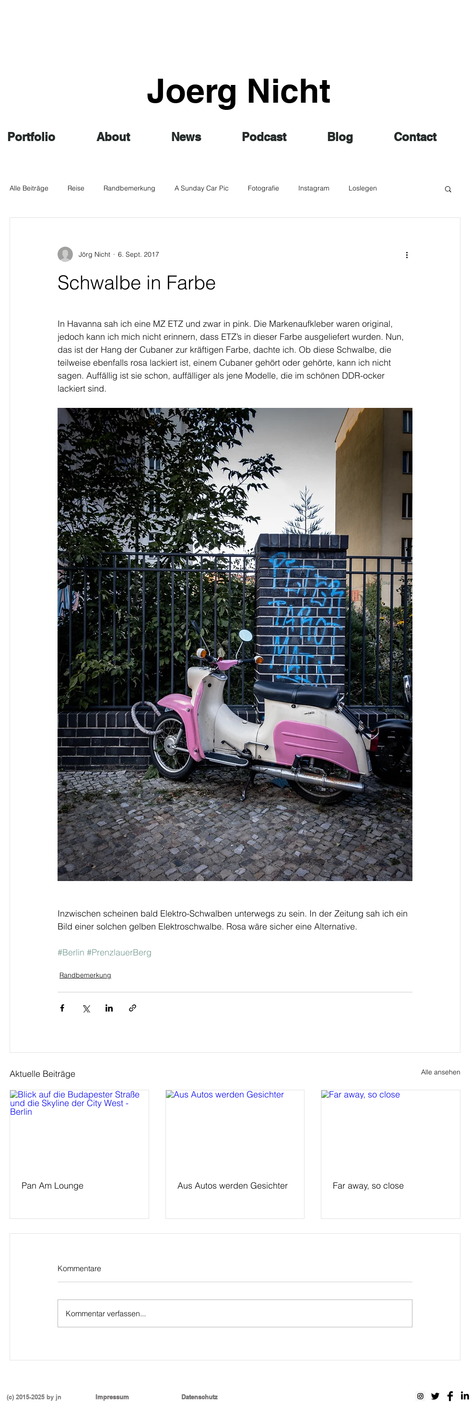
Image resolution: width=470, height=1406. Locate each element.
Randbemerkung (129, 188)
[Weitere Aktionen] (406, 254)
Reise (76, 188)
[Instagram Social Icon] (420, 1396)
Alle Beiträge (29, 188)
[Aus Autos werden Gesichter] (235, 1129)
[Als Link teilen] (132, 1008)
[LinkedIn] (465, 1396)
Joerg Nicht (238, 90)
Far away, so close (368, 1185)
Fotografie (263, 188)
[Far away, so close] (390, 1129)
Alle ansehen (440, 1072)
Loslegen (363, 188)
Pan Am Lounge (52, 1185)
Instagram (313, 188)
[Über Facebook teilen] (62, 1008)
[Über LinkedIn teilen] (109, 1008)
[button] (448, 188)
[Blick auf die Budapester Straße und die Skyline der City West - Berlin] (79, 1129)
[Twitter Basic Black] (435, 1396)
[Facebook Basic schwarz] (450, 1396)
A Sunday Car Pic (202, 188)
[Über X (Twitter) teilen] (85, 1008)
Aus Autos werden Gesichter (232, 1185)
